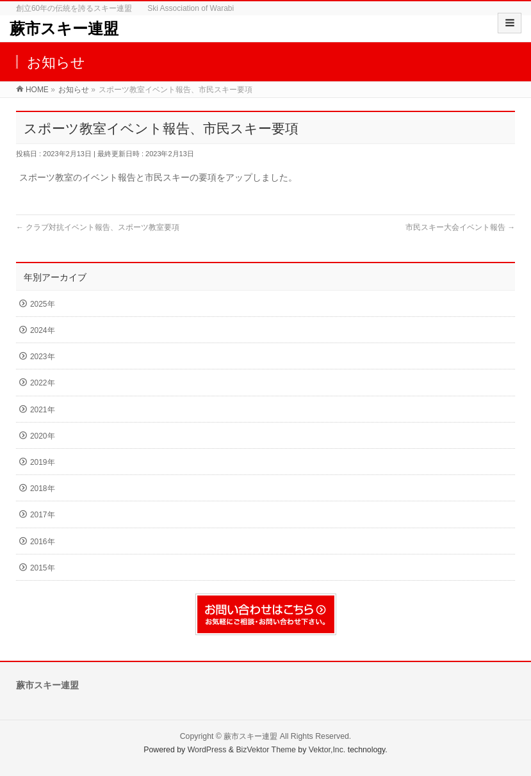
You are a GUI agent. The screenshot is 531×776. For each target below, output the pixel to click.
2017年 (42, 514)
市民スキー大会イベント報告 (460, 227)
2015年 (42, 567)
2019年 (42, 462)
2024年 (42, 330)
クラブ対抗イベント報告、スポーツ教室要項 (97, 227)
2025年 (42, 304)
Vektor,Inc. (327, 749)
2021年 (42, 409)
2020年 (42, 436)
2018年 (42, 488)
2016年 (42, 541)
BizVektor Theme (266, 749)
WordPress (207, 749)
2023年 (42, 356)
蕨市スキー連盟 (64, 28)
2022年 (42, 382)
